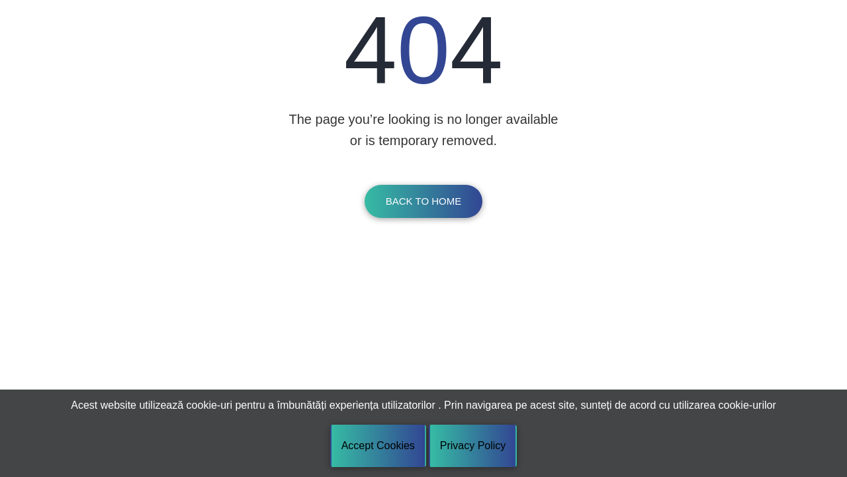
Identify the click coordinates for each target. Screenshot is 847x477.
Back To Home (423, 201)
